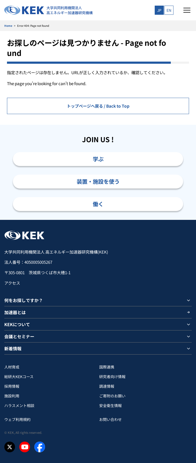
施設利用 (11, 395)
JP (159, 10)
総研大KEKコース (19, 376)
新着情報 (12, 348)
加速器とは (15, 312)
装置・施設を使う (98, 181)
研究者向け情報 (112, 376)
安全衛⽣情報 (110, 405)
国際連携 (106, 367)
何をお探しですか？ (23, 300)
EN (169, 10)
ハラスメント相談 (19, 405)
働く (98, 204)
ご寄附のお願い (112, 395)
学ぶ (98, 159)
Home (8, 26)
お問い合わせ (110, 419)
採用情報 (11, 386)
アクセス (12, 283)
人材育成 (11, 367)
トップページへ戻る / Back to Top (98, 106)
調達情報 (106, 386)
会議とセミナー (19, 336)
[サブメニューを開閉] (188, 300)
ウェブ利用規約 (17, 419)
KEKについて (17, 324)
